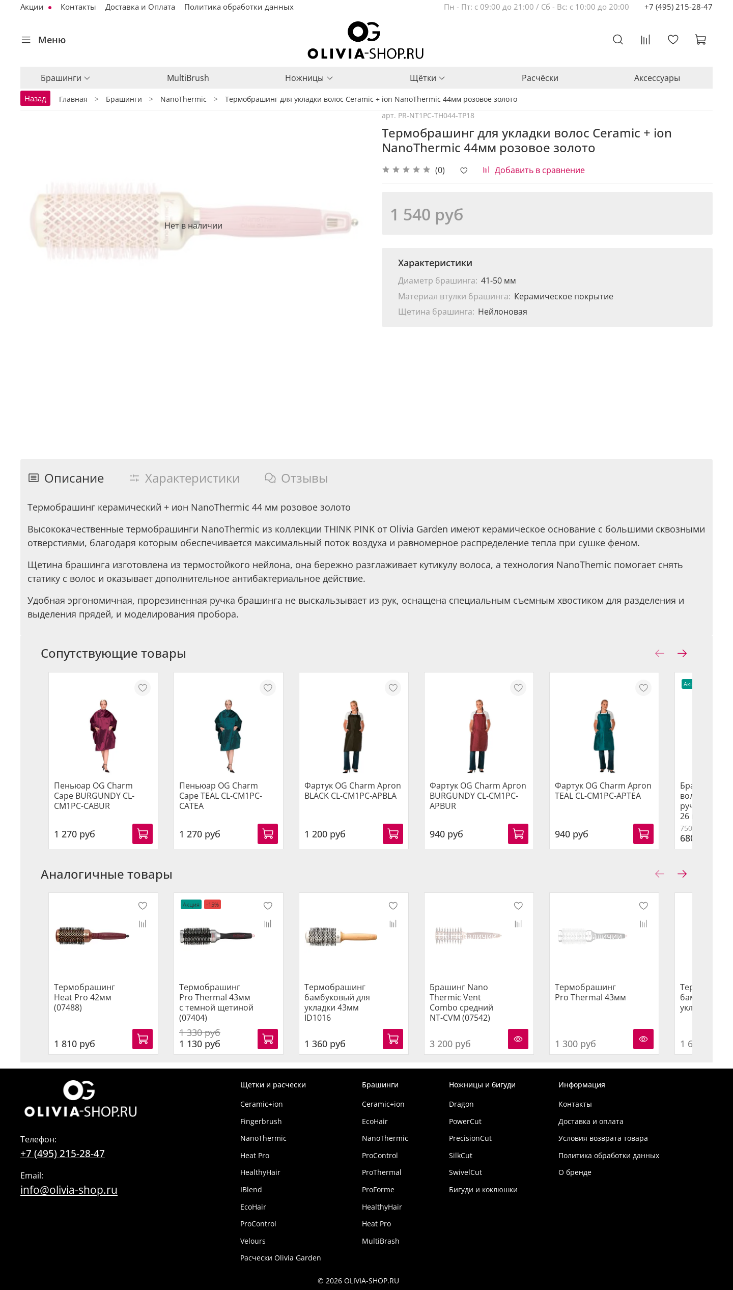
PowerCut (465, 1121)
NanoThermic (263, 1138)
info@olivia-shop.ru (69, 1189)
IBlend (251, 1189)
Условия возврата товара (603, 1138)
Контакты (78, 7)
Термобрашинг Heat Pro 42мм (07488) (87, 998)
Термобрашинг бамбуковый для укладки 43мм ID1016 (354, 1003)
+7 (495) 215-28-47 (678, 7)
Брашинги (66, 77)
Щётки (428, 77)
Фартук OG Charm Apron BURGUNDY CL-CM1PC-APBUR (494, 804)
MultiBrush (188, 77)
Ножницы (309, 77)
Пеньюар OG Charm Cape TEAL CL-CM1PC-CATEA (230, 798)
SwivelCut (465, 1172)
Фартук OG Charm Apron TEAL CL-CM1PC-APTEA (628, 798)
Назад (35, 98)
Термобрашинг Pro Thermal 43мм (618, 998)
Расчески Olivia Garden (280, 1258)
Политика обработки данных (239, 7)
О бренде (574, 1172)
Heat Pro (254, 1155)
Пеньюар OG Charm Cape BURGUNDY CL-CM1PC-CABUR (96, 804)
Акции (33, 7)
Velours (253, 1241)
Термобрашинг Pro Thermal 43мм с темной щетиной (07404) (218, 1008)
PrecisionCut (470, 1138)
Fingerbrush (261, 1121)
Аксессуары (657, 77)
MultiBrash (381, 1241)
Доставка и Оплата (140, 7)
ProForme (378, 1189)
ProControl (258, 1224)
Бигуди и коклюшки (483, 1189)
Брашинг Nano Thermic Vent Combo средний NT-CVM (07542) (487, 1008)
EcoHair (253, 1207)
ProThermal (382, 1172)
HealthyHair (260, 1172)
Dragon (461, 1104)
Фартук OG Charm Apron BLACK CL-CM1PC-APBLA (361, 798)
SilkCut (460, 1155)
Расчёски (540, 77)
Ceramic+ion (261, 1104)
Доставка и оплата (591, 1121)
